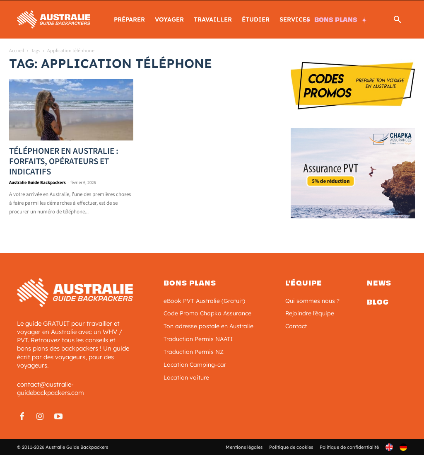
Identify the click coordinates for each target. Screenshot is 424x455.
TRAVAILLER (213, 19)
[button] (397, 21)
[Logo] (53, 18)
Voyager (169, 19)
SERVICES (294, 19)
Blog (378, 301)
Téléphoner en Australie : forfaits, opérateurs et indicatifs (63, 161)
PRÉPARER (129, 19)
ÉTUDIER (256, 19)
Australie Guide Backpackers (37, 182)
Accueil (16, 50)
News (379, 283)
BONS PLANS (335, 19)
